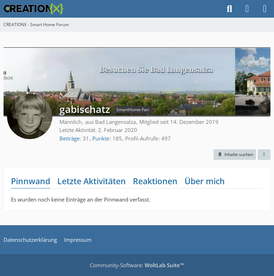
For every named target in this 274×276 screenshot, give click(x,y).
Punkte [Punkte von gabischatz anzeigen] (100, 138)
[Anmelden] (247, 9)
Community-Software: (137, 265)
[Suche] (229, 9)
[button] (235, 154)
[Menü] (265, 9)
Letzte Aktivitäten (91, 181)
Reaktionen (155, 181)
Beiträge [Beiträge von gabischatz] (69, 138)
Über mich (205, 181)
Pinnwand (30, 181)
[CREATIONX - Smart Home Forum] (33, 9)
